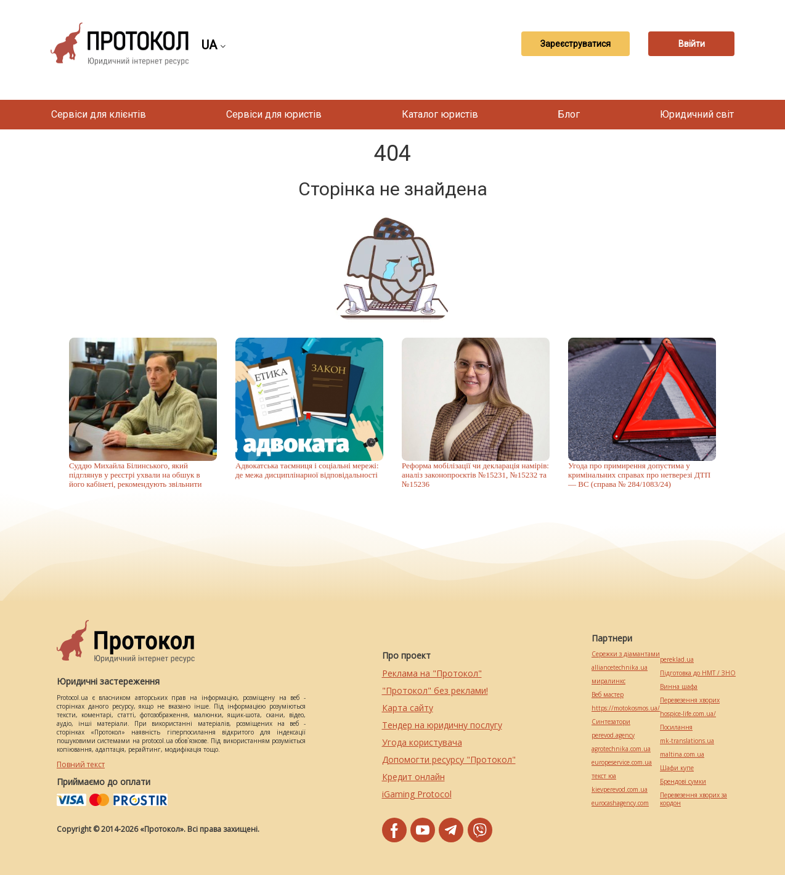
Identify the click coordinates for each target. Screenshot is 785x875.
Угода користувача (422, 742)
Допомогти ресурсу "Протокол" (449, 759)
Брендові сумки (683, 782)
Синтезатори (611, 722)
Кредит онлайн (413, 777)
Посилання (676, 727)
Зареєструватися (575, 44)
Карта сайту (407, 708)
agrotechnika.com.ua (621, 749)
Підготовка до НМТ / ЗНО (698, 673)
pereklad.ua (677, 660)
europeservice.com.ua (622, 763)
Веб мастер (608, 695)
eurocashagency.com (620, 803)
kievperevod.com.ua (620, 790)
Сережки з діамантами (626, 654)
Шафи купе (677, 768)
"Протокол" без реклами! (435, 690)
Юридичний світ (697, 114)
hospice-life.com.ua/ (688, 714)
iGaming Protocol (417, 794)
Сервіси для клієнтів (98, 114)
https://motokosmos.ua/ (626, 708)
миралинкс (608, 681)
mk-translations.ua (687, 741)
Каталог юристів (440, 114)
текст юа (604, 776)
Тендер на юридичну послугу (442, 725)
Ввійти (691, 44)
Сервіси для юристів (274, 114)
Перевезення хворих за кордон (693, 799)
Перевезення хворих (690, 700)
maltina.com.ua (682, 755)
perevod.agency (613, 735)
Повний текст (81, 764)
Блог (569, 114)
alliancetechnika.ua (620, 668)
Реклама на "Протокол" (432, 673)
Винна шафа (679, 687)
